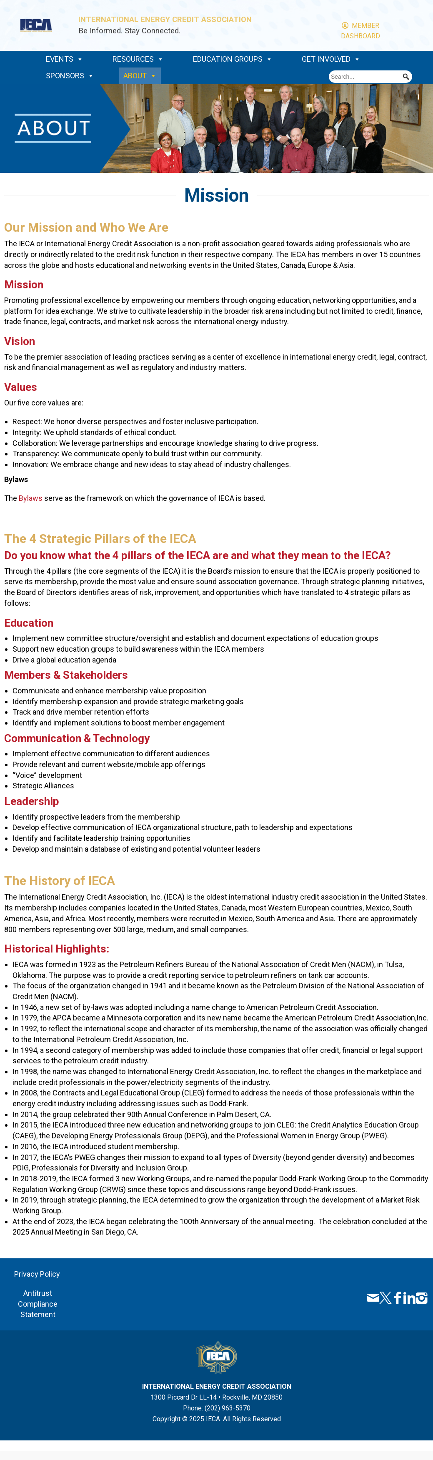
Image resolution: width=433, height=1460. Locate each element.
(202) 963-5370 (227, 1408)
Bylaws (31, 498)
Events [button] (64, 59)
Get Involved (331, 59)
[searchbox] (370, 76)
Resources (138, 59)
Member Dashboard (360, 26)
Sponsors (70, 76)
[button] (406, 76)
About (140, 76)
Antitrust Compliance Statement (38, 1304)
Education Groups (233, 59)
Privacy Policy (38, 1274)
